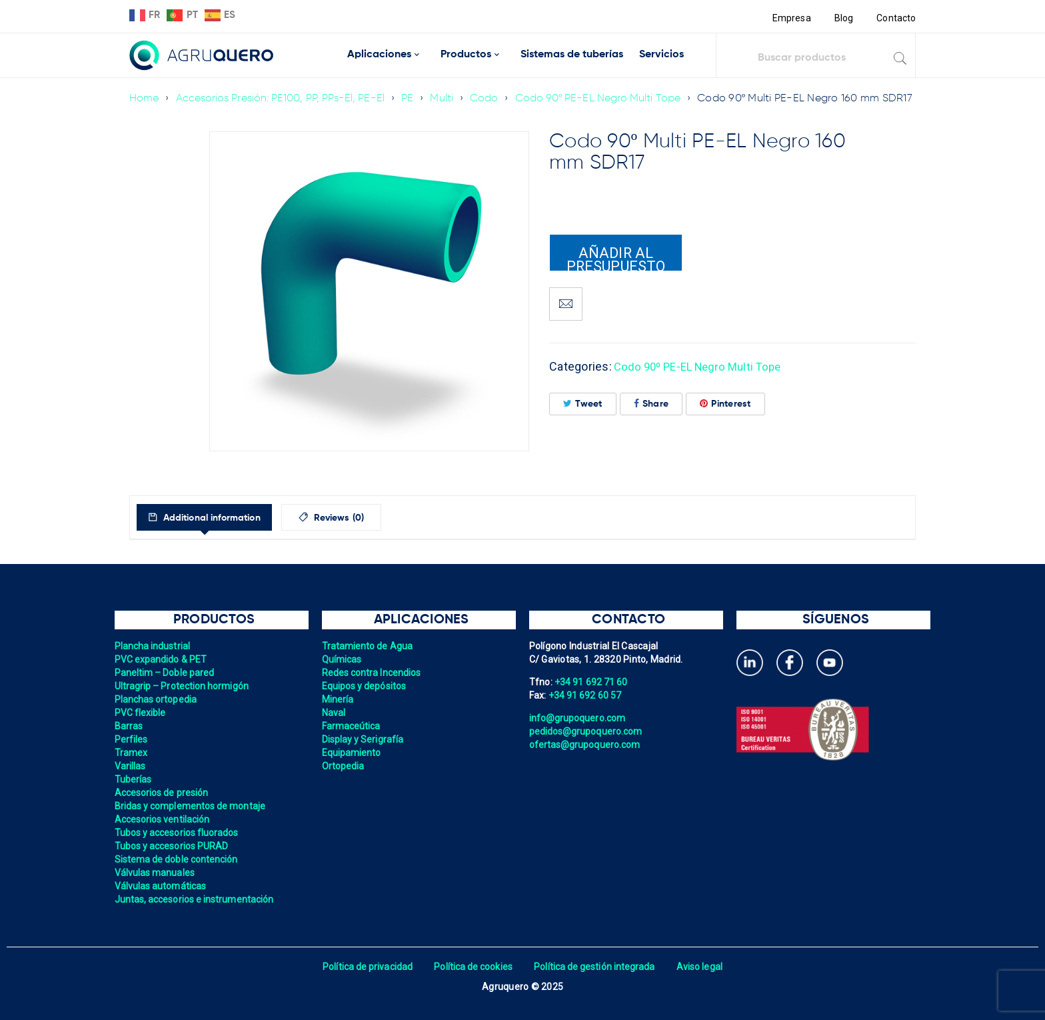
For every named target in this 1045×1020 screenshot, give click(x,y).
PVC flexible (141, 712)
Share (651, 404)
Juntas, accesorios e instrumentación (196, 899)
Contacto (896, 18)
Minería (338, 699)
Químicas (342, 659)
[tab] (215, 517)
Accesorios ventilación (164, 819)
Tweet (582, 404)
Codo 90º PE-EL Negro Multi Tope (606, 91)
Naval (334, 712)
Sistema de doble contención (178, 859)
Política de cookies (472, 966)
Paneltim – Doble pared (166, 672)
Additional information (221, 518)
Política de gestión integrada (596, 966)
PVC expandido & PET (162, 659)
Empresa (790, 18)
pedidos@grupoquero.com (587, 731)
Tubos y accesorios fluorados (178, 832)
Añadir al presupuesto (616, 258)
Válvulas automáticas (162, 886)
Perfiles (132, 739)
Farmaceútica (352, 726)
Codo (491, 91)
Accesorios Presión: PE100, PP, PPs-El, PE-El (283, 91)
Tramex (132, 752)
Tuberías (134, 779)
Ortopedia (343, 766)
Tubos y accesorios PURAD (173, 846)
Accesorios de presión (163, 792)
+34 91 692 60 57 (585, 695)
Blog (842, 18)
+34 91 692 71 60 (591, 682)
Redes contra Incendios (373, 672)
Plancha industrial (154, 646)
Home (144, 91)
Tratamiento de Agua (368, 646)
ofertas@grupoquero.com (586, 744)
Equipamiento (352, 752)
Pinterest (725, 404)
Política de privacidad (364, 966)
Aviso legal (703, 966)
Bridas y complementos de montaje (192, 806)
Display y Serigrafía (364, 739)
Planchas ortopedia (157, 699)
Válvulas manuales (156, 872)
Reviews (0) (364, 518)
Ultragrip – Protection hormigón (184, 686)
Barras (129, 726)
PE (413, 91)
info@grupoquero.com (578, 718)
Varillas (131, 766)
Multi (447, 91)
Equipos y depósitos (365, 686)
